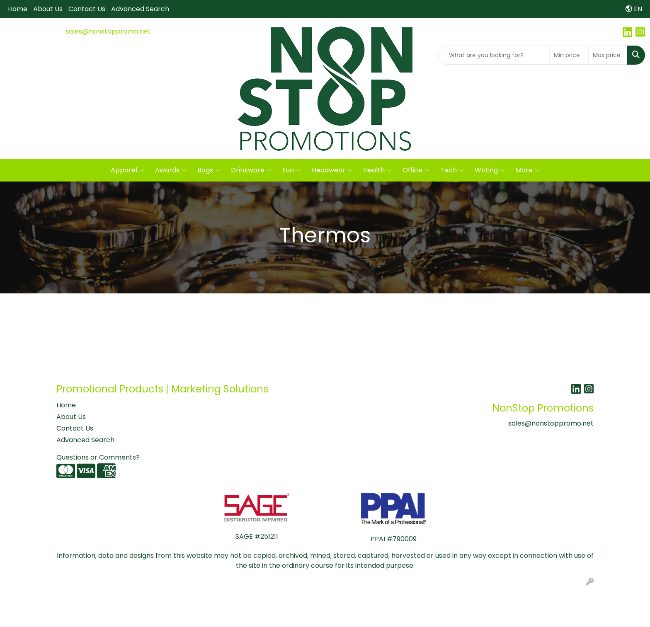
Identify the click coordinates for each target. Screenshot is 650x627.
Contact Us (86, 9)
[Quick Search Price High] (608, 55)
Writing (490, 170)
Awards (171, 170)
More (528, 170)
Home (17, 9)
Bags (208, 170)
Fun (291, 170)
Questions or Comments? (98, 457)
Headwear (332, 170)
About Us (48, 9)
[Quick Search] (494, 55)
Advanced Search (140, 9)
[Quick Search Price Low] (569, 55)
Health (377, 170)
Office (416, 170)
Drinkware (251, 170)
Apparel (127, 170)
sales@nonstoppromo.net (108, 31)
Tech (452, 170)
